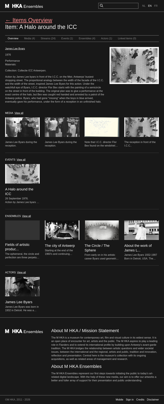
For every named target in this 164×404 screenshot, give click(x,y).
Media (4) (29, 38)
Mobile (119, 399)
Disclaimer (153, 399)
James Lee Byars (15, 48)
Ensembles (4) (87, 38)
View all (19, 113)
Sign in (130, 399)
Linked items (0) (127, 38)
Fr (156, 5)
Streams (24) (48, 38)
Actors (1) (106, 38)
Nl (143, 5)
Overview (13, 38)
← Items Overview (28, 20)
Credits (140, 399)
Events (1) (67, 38)
